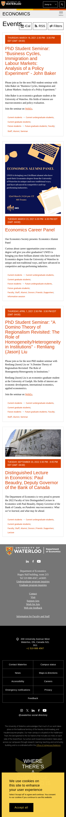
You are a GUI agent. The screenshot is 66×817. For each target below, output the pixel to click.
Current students (15, 117)
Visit (33, 597)
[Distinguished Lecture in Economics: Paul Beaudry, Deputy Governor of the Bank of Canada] (33, 442)
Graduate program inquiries (33, 585)
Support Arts (33, 600)
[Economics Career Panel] (33, 179)
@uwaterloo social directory (33, 715)
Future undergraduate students (38, 284)
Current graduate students (19, 122)
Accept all (21, 807)
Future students (14, 126)
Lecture (11, 532)
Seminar (24, 131)
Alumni (16, 131)
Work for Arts (33, 604)
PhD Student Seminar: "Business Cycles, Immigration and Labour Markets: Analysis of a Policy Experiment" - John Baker (30, 61)
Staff (10, 131)
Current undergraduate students (40, 117)
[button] (50, 4)
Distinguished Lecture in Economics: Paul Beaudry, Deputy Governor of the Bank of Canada (31, 480)
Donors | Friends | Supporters (40, 292)
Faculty (51, 126)
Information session (16, 296)
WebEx (28, 108)
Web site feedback (33, 607)
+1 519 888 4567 (35, 648)
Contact (33, 593)
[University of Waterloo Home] (11, 4)
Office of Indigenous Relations (48, 745)
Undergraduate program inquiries (33, 581)
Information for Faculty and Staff (33, 616)
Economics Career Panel (30, 229)
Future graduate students (36, 126)
